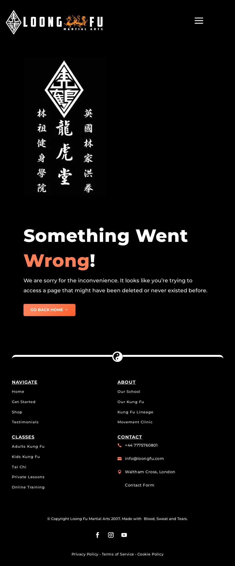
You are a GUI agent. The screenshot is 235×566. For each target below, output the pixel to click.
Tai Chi (19, 467)
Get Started (24, 401)
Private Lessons (28, 477)
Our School (129, 391)
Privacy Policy (85, 554)
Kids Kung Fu (26, 456)
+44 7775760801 (141, 445)
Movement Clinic (135, 422)
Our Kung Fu (131, 401)
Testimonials (25, 422)
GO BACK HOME (46, 309)
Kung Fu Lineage (135, 412)
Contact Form (139, 485)
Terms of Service (118, 554)
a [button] (199, 21)
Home (18, 391)
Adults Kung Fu (28, 446)
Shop (17, 412)
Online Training (28, 487)
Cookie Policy (150, 554)
